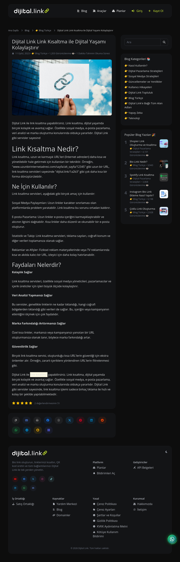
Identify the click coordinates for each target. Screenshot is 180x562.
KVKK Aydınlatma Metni (110, 526)
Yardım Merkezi (65, 504)
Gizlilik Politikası (105, 521)
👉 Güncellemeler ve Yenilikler (143, 81)
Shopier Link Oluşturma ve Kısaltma (143, 143)
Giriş (137, 11)
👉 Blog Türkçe (43, 30)
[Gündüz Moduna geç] (166, 452)
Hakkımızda (143, 504)
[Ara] (142, 42)
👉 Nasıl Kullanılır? (135, 65)
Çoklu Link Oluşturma (142, 208)
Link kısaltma (20, 194)
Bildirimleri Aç (104, 473)
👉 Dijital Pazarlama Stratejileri (143, 71)
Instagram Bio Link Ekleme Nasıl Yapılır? (142, 193)
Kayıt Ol (155, 11)
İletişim (140, 509)
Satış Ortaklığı (23, 504)
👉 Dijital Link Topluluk (138, 92)
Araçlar (99, 11)
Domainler (61, 515)
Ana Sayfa (13, 30)
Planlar (119, 11)
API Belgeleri (143, 468)
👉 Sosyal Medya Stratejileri (141, 76)
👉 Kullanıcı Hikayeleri (138, 87)
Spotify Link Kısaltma (142, 175)
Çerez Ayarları (104, 509)
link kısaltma (39, 375)
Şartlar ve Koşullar (107, 515)
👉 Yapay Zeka (133, 112)
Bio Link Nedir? (138, 161)
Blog (82, 11)
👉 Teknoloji (132, 118)
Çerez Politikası (105, 504)
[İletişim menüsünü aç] (172, 539)
